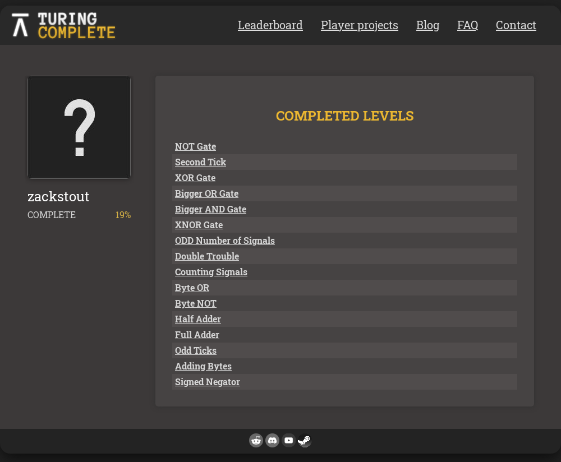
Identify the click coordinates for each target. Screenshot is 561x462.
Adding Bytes (203, 366)
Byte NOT (196, 303)
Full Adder (197, 334)
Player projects (359, 24)
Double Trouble (207, 256)
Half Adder (198, 319)
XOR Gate (195, 177)
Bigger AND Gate (210, 209)
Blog (427, 24)
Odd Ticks (196, 350)
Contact (516, 24)
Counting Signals (211, 272)
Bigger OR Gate (206, 193)
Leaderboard (270, 24)
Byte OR (192, 287)
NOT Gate (195, 146)
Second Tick (200, 162)
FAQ (467, 24)
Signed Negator (207, 381)
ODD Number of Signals (225, 240)
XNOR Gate (199, 224)
